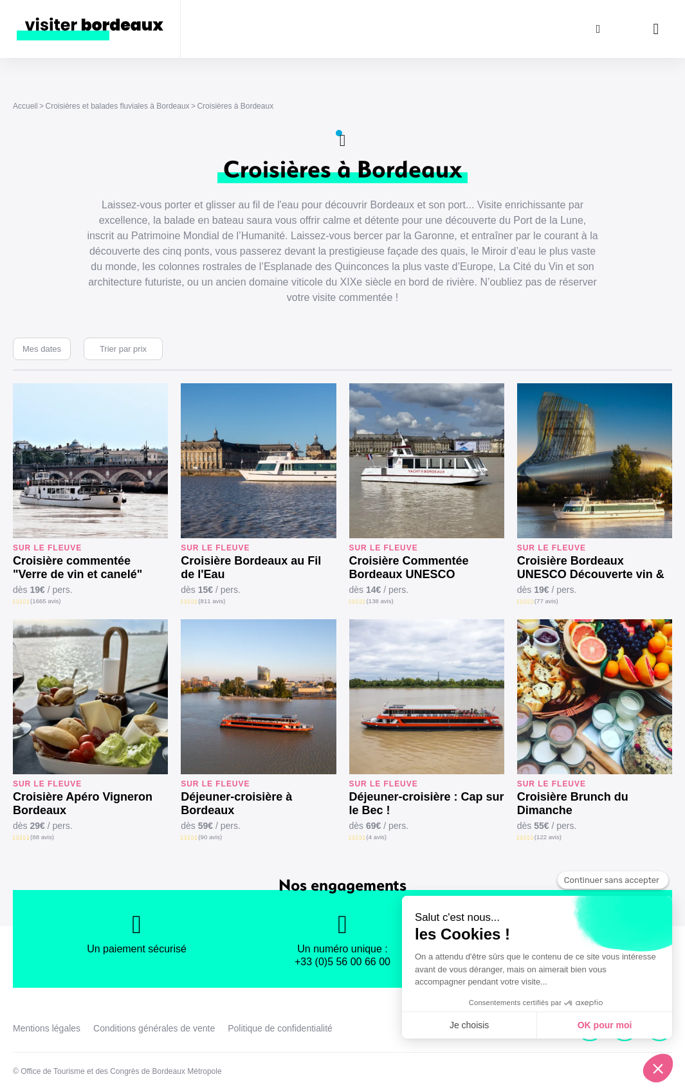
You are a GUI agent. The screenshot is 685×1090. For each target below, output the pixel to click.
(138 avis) (380, 600)
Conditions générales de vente (154, 1028)
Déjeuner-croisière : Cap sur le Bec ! (426, 803)
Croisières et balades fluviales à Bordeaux (117, 106)
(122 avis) (548, 836)
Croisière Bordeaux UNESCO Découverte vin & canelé (590, 567)
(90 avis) (210, 836)
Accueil (25, 106)
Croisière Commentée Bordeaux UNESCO (409, 567)
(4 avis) (377, 836)
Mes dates (42, 349)
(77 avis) (546, 600)
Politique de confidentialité (280, 1028)
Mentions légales (46, 1028)
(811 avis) (211, 600)
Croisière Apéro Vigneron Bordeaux (82, 803)
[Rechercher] (598, 29)
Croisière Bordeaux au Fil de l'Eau (251, 567)
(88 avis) (42, 836)
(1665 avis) (45, 600)
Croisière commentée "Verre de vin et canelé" (77, 567)
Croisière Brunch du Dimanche (572, 803)
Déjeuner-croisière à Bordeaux (236, 803)
